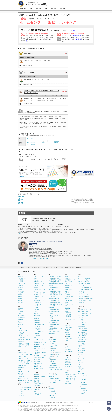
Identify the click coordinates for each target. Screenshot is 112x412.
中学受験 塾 (51, 307)
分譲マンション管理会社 (24, 360)
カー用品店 (51, 395)
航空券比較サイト (38, 378)
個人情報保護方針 (48, 402)
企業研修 (67, 332)
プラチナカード (84, 384)
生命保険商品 (81, 332)
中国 (91, 289)
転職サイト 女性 (69, 285)
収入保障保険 (82, 335)
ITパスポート (57, 356)
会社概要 (33, 402)
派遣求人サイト (68, 302)
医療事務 (54, 348)
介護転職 (67, 293)
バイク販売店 (37, 330)
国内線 (36, 383)
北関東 (25, 387)
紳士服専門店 (52, 392)
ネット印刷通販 (68, 327)
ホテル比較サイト (38, 380)
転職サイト (67, 283)
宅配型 (36, 307)
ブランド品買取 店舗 (39, 357)
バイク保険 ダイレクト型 (84, 313)
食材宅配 (36, 287)
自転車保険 (20, 287)
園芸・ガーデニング (31, 142)
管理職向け (68, 336)
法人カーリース (68, 325)
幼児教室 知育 (52, 333)
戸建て (27, 354)
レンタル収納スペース (40, 304)
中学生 (55, 328)
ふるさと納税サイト (39, 300)
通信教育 (51, 326)
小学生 (60, 328)
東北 (21, 387)
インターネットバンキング (24, 321)
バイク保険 (20, 281)
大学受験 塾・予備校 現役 (55, 276)
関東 (19, 198)
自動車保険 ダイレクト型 (84, 309)
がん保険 (20, 298)
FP (50, 348)
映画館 (66, 372)
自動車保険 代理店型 (83, 311)
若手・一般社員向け (71, 338)
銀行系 (20, 330)
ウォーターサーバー (39, 276)
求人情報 (71, 402)
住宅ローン (20, 324)
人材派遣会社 (68, 317)
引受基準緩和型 (83, 330)
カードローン (21, 328)
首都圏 (20, 362)
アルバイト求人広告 (70, 319)
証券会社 (21, 311)
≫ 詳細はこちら (22, 233)
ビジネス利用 (38, 393)
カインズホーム (29, 72)
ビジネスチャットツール (71, 329)
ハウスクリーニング (39, 283)
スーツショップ (52, 393)
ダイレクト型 (22, 278)
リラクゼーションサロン (55, 378)
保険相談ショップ (22, 302)
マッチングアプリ (69, 366)
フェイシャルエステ (70, 347)
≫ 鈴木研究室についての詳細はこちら (38, 258)
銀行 (20, 313)
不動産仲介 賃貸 (22, 365)
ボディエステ (68, 349)
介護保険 (80, 346)
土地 (31, 354)
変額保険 (80, 352)
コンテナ (37, 305)
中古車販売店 (37, 322)
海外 (39, 389)
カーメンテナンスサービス (40, 339)
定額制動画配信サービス (40, 342)
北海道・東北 (21, 196)
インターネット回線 (83, 294)
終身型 (81, 328)
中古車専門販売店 (39, 324)
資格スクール (52, 358)
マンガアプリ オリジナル (40, 355)
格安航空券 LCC (38, 382)
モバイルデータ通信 (83, 280)
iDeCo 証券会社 (22, 317)
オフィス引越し (38, 359)
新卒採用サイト (68, 309)
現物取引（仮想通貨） (24, 343)
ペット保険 (20, 293)
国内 (36, 389)
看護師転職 (67, 291)
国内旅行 (37, 376)
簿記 (54, 350)
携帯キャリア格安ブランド (84, 278)
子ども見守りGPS (38, 368)
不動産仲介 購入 (22, 356)
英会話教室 (51, 343)
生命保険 (20, 294)
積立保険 (80, 354)
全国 (73, 380)
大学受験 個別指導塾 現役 (55, 280)
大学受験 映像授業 (53, 287)
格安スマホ (87, 283)
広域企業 (81, 293)
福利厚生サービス (38, 365)
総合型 (36, 350)
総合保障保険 (81, 348)
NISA (19, 309)
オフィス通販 (37, 361)
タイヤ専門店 (52, 397)
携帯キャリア (81, 276)
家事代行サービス (38, 281)
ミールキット (37, 291)
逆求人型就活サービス (70, 280)
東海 (24, 362)
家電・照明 (56, 141)
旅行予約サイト (38, 374)
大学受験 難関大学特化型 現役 (56, 283)
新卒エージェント (69, 312)
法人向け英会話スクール (55, 367)
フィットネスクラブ (53, 374)
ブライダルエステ (69, 346)
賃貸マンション (22, 369)
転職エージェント (69, 289)
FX (18, 326)
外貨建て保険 (81, 345)
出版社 (36, 354)
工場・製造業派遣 (69, 300)
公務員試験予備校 (53, 365)
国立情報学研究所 (76, 35)
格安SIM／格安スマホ (83, 281)
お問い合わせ (56, 402)
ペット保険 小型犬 (82, 322)
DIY (27, 141)
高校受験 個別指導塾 (54, 298)
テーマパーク (68, 383)
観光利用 (37, 395)
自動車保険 (20, 276)
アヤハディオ (28, 53)
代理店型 (21, 280)
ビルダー (21, 386)
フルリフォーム (23, 374)
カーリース (36, 317)
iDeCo (79, 366)
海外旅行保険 (21, 291)
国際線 (41, 383)
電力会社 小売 (37, 366)
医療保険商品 (81, 326)
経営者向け (68, 334)
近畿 (19, 201)
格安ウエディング (69, 359)
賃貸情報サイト (22, 367)
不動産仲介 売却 (22, 352)
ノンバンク (26, 330)
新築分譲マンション (23, 378)
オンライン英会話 (53, 345)
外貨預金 (20, 322)
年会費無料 (21, 334)
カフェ (35, 341)
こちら (74, 30)
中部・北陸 (20, 199)
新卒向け (68, 340)
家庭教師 (51, 330)
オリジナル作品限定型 (40, 352)
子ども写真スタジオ (39, 344)
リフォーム (20, 373)
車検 (35, 337)
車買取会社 (36, 318)
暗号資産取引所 (22, 341)
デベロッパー (22, 395)
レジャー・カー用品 (31, 144)
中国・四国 (20, 202)
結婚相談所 (67, 361)
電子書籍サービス (38, 346)
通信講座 (51, 346)
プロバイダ (81, 285)
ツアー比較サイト (38, 385)
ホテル (35, 391)
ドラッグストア (52, 390)
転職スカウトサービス (70, 287)
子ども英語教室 (52, 339)
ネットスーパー (38, 294)
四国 (80, 291)
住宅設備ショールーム (23, 371)
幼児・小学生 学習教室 (54, 331)
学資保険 (20, 300)
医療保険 (20, 296)
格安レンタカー (38, 315)
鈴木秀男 (78, 39)
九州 (31, 362)
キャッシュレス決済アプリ (24, 339)
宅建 (51, 350)
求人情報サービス (69, 304)
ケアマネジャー (59, 354)
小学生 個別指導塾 (53, 322)
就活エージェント (69, 276)
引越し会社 (36, 309)
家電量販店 (51, 388)
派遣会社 (67, 298)
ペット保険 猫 (81, 324)
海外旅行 (42, 376)
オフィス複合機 (38, 363)
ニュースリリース (39, 402)
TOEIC (51, 352)
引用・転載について (64, 402)
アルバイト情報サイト (70, 281)
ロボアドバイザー (22, 346)
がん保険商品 (81, 337)
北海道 (51, 291)
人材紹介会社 (68, 314)
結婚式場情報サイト (70, 364)
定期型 (85, 328)
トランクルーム (38, 302)
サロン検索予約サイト (70, 351)
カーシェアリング (38, 311)
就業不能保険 (81, 341)
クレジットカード (22, 332)
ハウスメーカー (23, 393)
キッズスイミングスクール (55, 380)
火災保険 (20, 289)
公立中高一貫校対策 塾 (54, 315)
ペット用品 (42, 142)
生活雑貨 (56, 142)
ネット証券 (20, 308)
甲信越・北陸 (57, 293)
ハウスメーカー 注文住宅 (23, 382)
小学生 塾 (51, 318)
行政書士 (52, 354)
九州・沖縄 (20, 203)
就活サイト (67, 278)
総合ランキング (30, 138)
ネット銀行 (20, 319)
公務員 (51, 356)
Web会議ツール (68, 330)
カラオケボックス (69, 381)
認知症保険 (81, 343)
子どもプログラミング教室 (55, 369)
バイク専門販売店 (39, 331)
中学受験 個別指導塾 (54, 311)
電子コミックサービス (39, 348)
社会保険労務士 (58, 352)
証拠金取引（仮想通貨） (25, 345)
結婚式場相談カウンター (71, 363)
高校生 (51, 328)
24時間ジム (51, 376)
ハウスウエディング (70, 357)
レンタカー (36, 313)
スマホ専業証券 (22, 315)
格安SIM (81, 283)
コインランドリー (38, 285)
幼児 (51, 341)
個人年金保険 (81, 350)
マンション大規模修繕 (23, 363)
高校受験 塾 (51, 289)
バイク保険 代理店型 (83, 315)
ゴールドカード (23, 337)
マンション (21, 354)
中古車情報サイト (38, 320)
